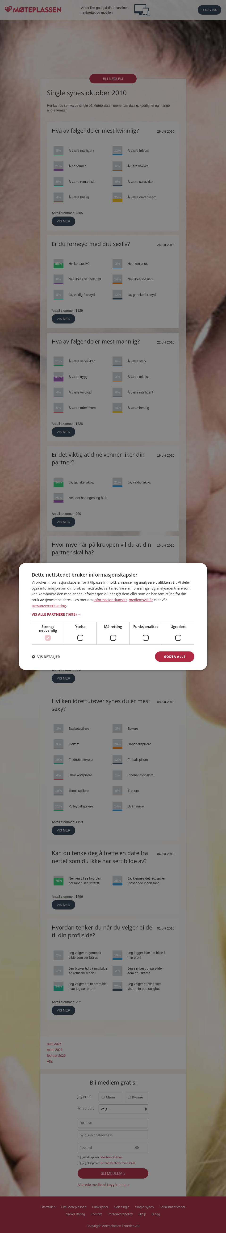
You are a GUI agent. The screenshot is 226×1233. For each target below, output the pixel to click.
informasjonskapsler (110, 599)
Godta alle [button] (174, 656)
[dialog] (113, 616)
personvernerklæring (49, 605)
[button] (113, 614)
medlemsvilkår (141, 599)
